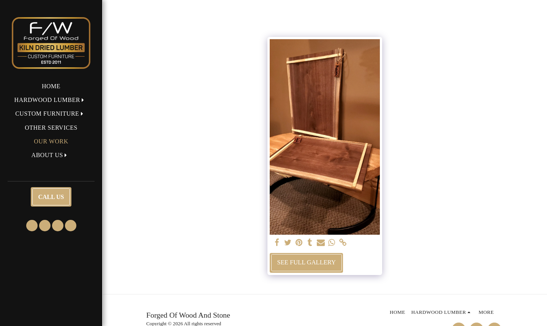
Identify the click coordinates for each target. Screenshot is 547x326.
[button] (51, 100)
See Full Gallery (306, 262)
